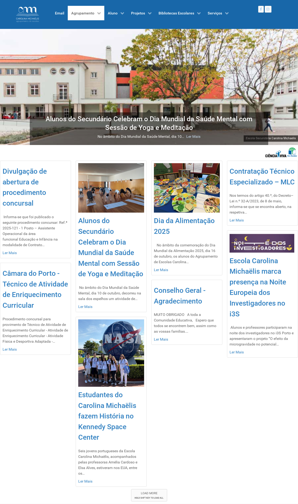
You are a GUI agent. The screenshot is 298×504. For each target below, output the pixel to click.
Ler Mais (193, 136)
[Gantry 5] (27, 14)
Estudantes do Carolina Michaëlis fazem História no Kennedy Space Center (107, 416)
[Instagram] (268, 9)
